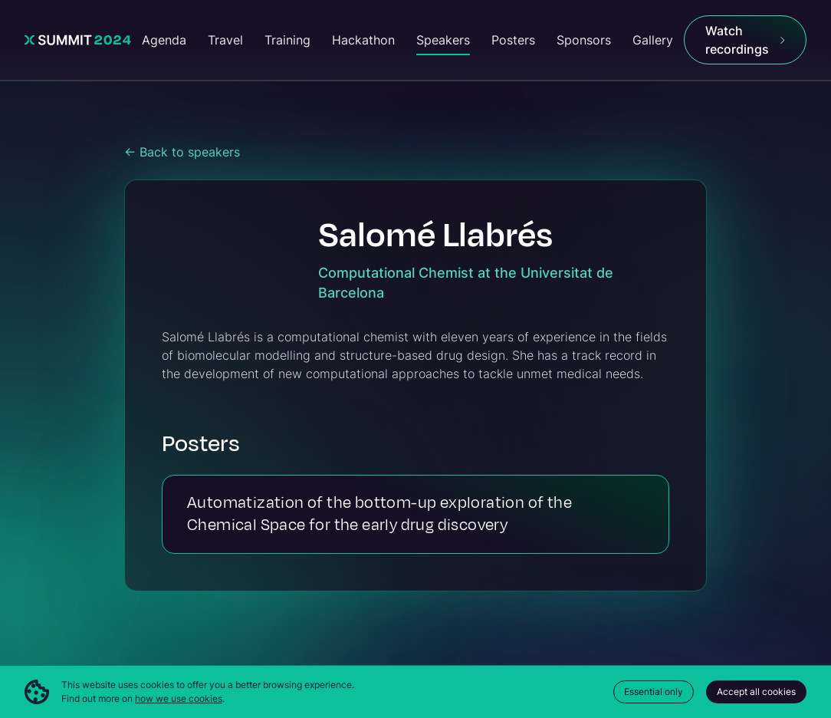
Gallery (652, 40)
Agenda (164, 40)
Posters (513, 40)
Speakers (443, 40)
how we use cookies (178, 698)
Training (287, 40)
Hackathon (363, 40)
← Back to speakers (182, 152)
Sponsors (584, 40)
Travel (225, 40)
